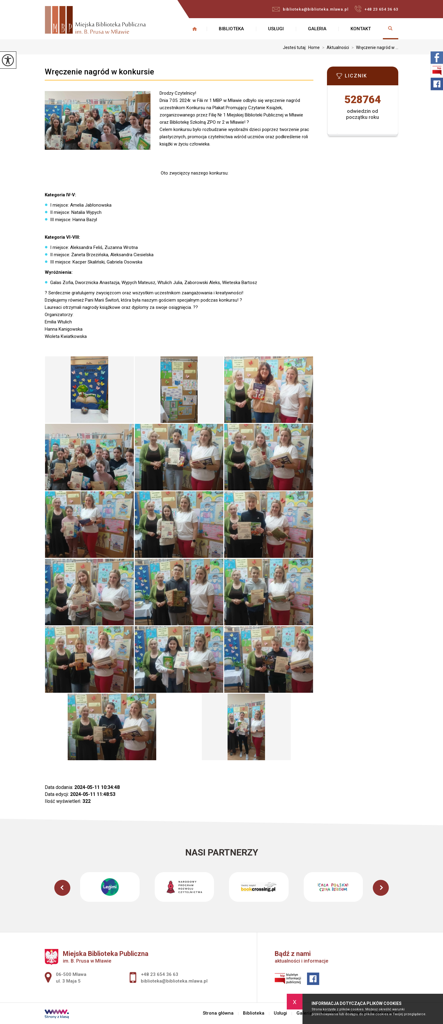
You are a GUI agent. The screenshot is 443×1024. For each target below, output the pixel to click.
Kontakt (361, 28)
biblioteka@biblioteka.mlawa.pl (310, 9)
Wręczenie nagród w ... (373, 47)
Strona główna (195, 28)
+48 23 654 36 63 (376, 8)
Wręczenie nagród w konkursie (99, 71)
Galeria (317, 28)
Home (314, 47)
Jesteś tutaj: (295, 47)
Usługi (276, 28)
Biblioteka (231, 28)
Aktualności (334, 47)
